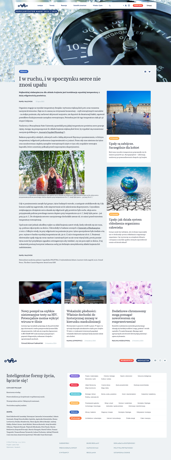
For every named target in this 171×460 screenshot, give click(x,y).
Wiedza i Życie (97, 5)
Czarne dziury (105, 385)
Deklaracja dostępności (124, 443)
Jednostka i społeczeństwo (114, 406)
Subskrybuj (138, 5)
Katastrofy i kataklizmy (148, 394)
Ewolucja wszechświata (141, 385)
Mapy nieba (105, 388)
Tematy (52, 5)
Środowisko (76, 394)
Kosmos (74, 385)
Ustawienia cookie (122, 453)
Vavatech (17, 447)
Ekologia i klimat (90, 394)
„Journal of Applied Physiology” (51, 132)
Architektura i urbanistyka (93, 418)
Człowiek (75, 403)
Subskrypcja (127, 360)
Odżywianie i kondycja (144, 412)
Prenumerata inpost (68, 448)
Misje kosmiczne (90, 388)
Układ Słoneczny (90, 385)
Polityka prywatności (123, 448)
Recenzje (64, 5)
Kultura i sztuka (106, 379)
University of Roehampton (89, 227)
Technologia (76, 418)
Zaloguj (149, 5)
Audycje (40, 5)
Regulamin (91, 453)
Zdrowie (24, 71)
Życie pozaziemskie (122, 385)
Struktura (75, 376)
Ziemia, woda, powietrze (108, 394)
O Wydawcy (64, 453)
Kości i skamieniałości (129, 394)
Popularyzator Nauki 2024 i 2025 (36, 11)
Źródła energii (130, 418)
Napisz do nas (92, 448)
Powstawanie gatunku (92, 403)
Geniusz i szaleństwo (125, 403)
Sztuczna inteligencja (144, 376)
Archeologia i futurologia (92, 406)
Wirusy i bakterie (90, 412)
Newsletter (144, 360)
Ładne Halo (15, 445)
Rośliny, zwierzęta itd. (92, 397)
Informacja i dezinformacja (137, 406)
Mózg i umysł (109, 403)
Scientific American (80, 5)
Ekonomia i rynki (90, 379)
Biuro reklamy (93, 443)
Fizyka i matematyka (91, 376)
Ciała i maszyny (145, 418)
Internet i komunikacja (114, 418)
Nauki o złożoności (126, 376)
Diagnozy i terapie (107, 412)
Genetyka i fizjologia (144, 403)
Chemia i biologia (109, 376)
